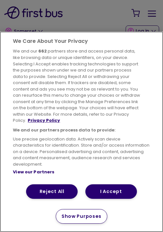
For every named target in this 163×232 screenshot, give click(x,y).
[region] (81, 132)
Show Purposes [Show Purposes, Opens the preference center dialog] (81, 216)
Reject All (52, 191)
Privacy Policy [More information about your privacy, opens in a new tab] (44, 120)
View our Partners (33, 172)
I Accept (111, 191)
